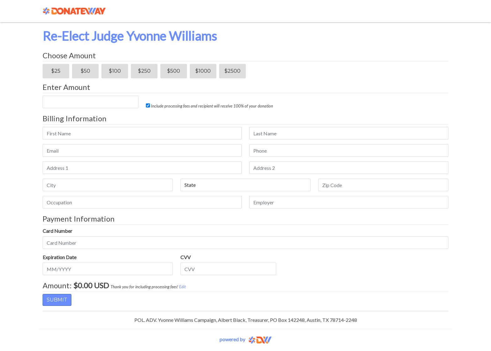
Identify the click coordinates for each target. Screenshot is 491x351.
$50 (85, 71)
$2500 (232, 71)
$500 (173, 71)
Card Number (57, 231)
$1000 (203, 71)
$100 (115, 71)
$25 (55, 71)
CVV (185, 257)
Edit (182, 286)
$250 (144, 71)
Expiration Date (59, 257)
